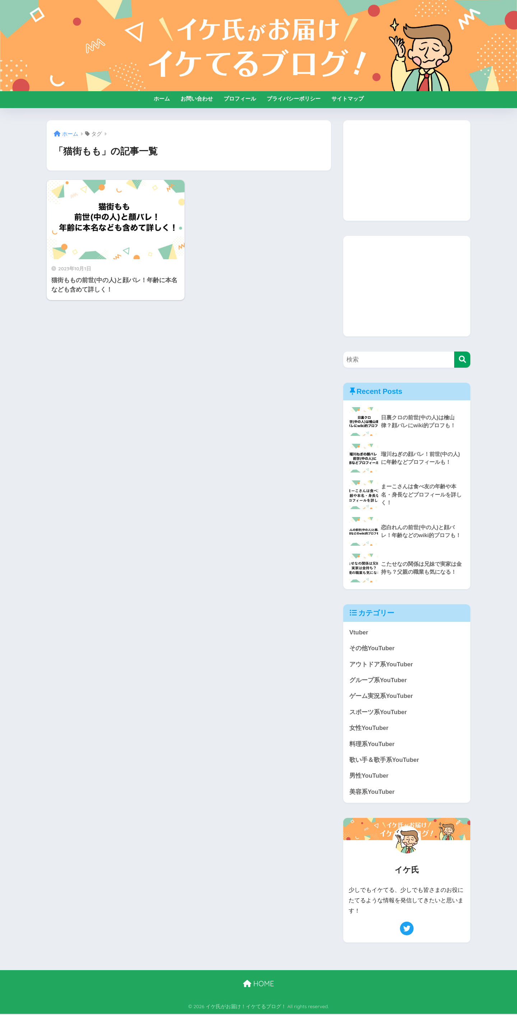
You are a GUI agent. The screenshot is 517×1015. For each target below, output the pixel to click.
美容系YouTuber (372, 793)
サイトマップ (347, 99)
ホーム (162, 99)
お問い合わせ (197, 99)
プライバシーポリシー (294, 99)
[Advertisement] (406, 170)
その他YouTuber (372, 648)
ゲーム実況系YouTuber (381, 696)
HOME (258, 984)
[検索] (462, 359)
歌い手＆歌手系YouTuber (384, 760)
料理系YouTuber (372, 744)
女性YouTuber (369, 728)
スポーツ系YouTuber (378, 712)
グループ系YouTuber (378, 680)
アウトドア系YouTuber (381, 664)
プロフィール (240, 99)
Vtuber (358, 632)
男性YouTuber (369, 776)
